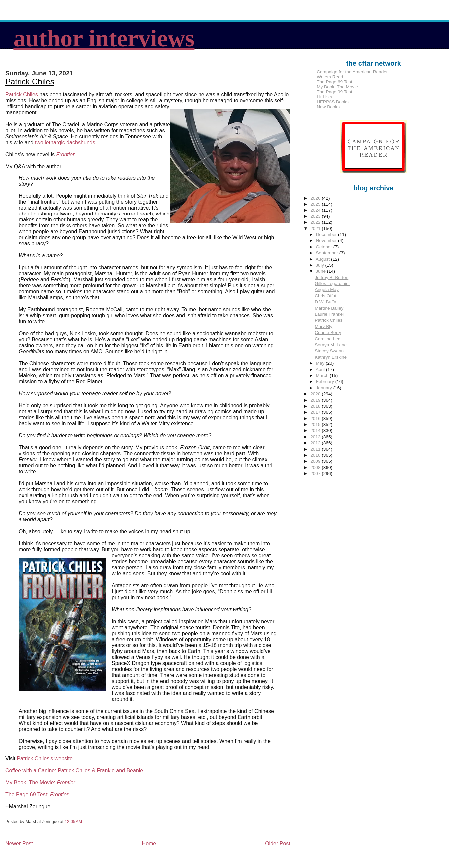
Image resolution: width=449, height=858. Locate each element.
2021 (316, 228)
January (324, 387)
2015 (316, 424)
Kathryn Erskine (331, 357)
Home (149, 843)
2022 (316, 222)
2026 (316, 198)
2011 (316, 449)
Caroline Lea (327, 338)
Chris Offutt (326, 295)
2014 (316, 430)
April (321, 369)
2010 (316, 455)
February (325, 381)
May (321, 363)
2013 (316, 436)
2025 (316, 204)
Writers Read (330, 76)
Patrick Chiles (29, 81)
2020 (316, 393)
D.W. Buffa (325, 301)
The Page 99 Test (334, 91)
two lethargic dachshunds (65, 142)
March (323, 375)
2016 (316, 418)
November (327, 240)
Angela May (327, 289)
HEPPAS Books (333, 101)
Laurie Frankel (329, 314)
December (327, 234)
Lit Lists (324, 96)
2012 (316, 442)
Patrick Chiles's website (45, 758)
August (323, 259)
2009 (316, 461)
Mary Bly (323, 326)
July (320, 265)
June (321, 271)
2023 (316, 216)
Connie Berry (328, 332)
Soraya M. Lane (331, 344)
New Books (328, 106)
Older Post (277, 843)
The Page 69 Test (334, 81)
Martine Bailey (329, 308)
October (324, 246)
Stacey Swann (329, 350)
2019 (316, 400)
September (327, 252)
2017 (316, 412)
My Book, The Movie (337, 86)
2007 (316, 473)
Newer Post (19, 843)
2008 (316, 467)
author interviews (103, 38)
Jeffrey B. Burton (331, 277)
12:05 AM (73, 821)
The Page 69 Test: (36, 794)
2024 (316, 210)
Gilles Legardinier (332, 283)
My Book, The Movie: (40, 782)
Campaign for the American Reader (352, 71)
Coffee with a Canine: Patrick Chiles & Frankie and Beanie (74, 770)
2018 (316, 406)
